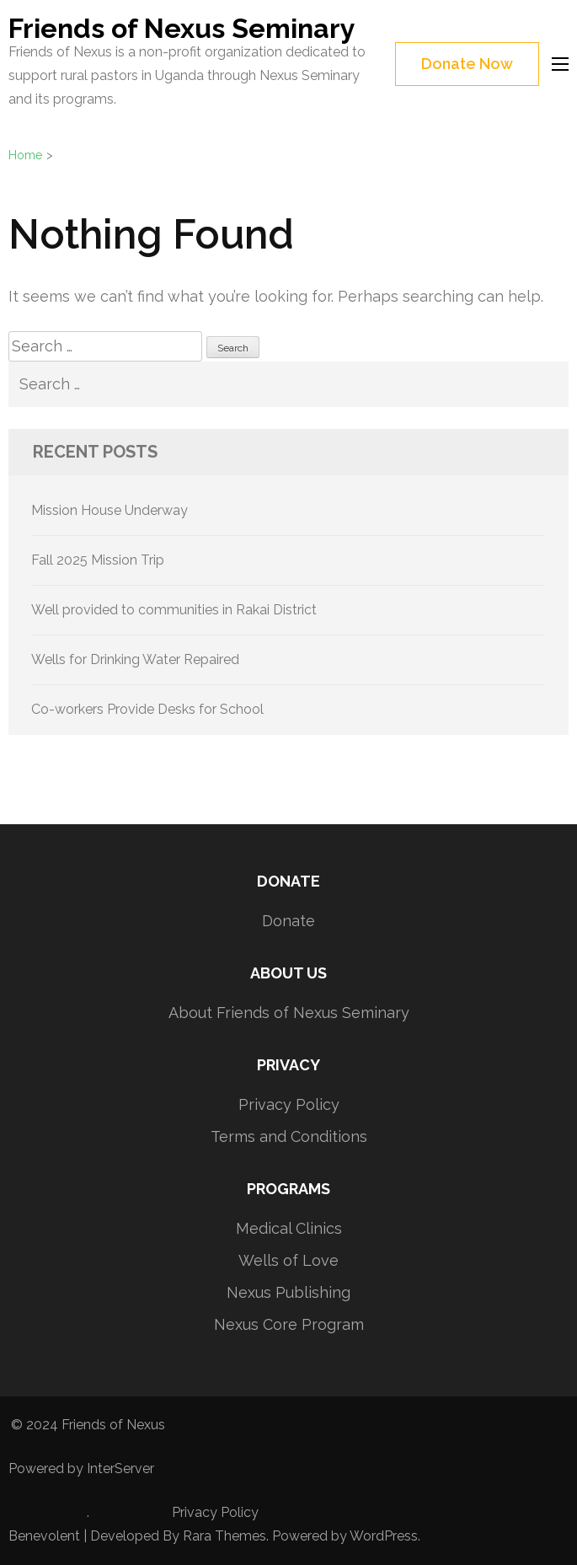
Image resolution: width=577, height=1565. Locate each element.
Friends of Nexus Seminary (181, 28)
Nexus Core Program (289, 1324)
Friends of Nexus (113, 1425)
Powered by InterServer (81, 1468)
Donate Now (467, 63)
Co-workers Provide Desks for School (147, 709)
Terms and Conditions (289, 1136)
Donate (288, 921)
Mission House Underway (109, 510)
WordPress (384, 1536)
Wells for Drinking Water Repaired (135, 659)
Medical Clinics (289, 1228)
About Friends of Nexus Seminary (288, 1012)
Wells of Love (288, 1260)
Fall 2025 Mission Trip (97, 560)
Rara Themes (224, 1536)
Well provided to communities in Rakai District (174, 610)
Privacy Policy (288, 1104)
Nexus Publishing (288, 1292)
